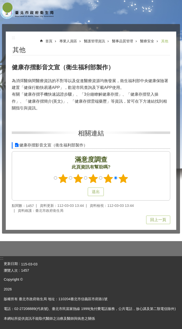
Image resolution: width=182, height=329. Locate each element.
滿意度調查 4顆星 (108, 178)
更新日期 (11, 263)
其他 (164, 41)
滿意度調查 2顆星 (78, 178)
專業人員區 (68, 41)
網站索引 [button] (8, 8)
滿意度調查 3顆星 (93, 178)
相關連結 (91, 133)
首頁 (48, 41)
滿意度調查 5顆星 (123, 178)
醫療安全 (147, 41)
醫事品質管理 (122, 41)
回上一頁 (158, 220)
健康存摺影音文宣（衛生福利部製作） (53, 145)
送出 (83, 192)
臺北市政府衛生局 (27, 12)
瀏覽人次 (11, 270)
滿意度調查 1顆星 (63, 178)
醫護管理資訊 (94, 41)
